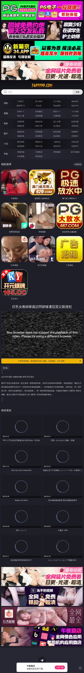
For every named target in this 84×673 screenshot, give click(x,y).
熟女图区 (56, 136)
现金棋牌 (56, 105)
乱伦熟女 (56, 126)
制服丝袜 (20, 126)
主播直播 (56, 116)
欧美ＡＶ (56, 111)
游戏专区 (75, 101)
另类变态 (75, 126)
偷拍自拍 (38, 121)
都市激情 (20, 142)
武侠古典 (75, 142)
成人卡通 (56, 121)
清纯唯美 (38, 136)
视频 (6, 113)
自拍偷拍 (38, 111)
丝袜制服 (38, 116)
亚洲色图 (38, 131)
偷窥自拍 (20, 131)
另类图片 (75, 136)
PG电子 (21, 101)
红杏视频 (20, 156)
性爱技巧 (75, 146)
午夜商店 (38, 152)
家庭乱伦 (38, 142)
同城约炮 (20, 152)
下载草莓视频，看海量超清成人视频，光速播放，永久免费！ (49, 361)
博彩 (6, 103)
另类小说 (38, 146)
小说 (6, 143)
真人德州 (38, 101)
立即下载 (59, 667)
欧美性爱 (75, 121)
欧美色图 (56, 131)
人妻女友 (56, 142)
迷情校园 (20, 146)
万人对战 (56, 101)
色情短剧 (38, 156)
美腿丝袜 (20, 136)
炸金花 (38, 105)
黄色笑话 (56, 146)
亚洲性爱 (20, 121)
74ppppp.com (42, 85)
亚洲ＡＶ (20, 111)
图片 (6, 133)
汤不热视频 (75, 152)
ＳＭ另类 (75, 116)
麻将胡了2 (21, 105)
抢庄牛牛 (75, 105)
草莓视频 (56, 152)
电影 (6, 123)
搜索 (77, 92)
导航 (6, 153)
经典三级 (38, 126)
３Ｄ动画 (75, 111)
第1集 (5, 368)
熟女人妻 (20, 116)
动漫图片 (75, 131)
